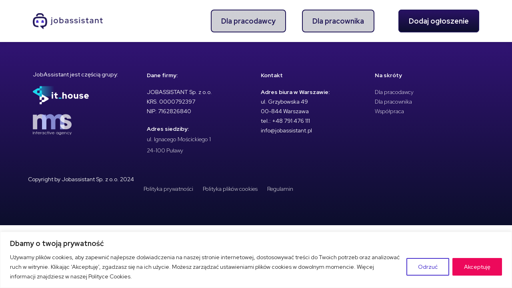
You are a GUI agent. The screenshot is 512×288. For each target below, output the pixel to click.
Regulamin (280, 188)
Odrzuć (428, 266)
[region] (256, 260)
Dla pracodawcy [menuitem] (248, 21)
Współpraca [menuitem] (389, 111)
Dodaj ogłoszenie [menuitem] (439, 21)
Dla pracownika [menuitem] (338, 21)
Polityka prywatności (168, 188)
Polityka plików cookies (230, 188)
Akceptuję (477, 266)
